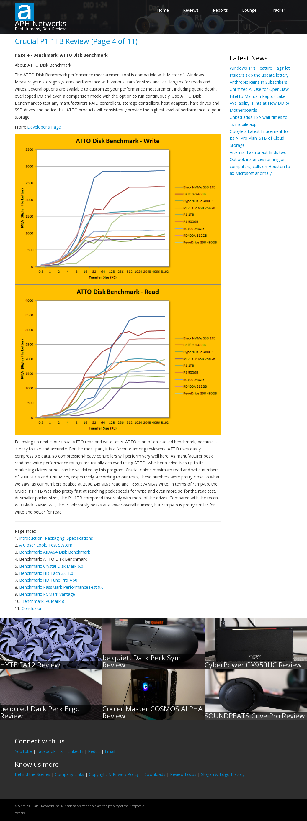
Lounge (249, 10)
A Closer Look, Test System (45, 545)
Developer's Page (44, 127)
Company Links (69, 774)
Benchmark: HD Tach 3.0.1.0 (46, 573)
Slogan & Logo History (222, 774)
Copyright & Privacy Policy (114, 774)
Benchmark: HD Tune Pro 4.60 (48, 580)
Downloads (154, 774)
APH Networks (40, 23)
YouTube (23, 751)
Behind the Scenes (32, 774)
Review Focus (183, 774)
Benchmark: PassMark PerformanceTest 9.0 (61, 587)
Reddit (94, 751)
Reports (220, 10)
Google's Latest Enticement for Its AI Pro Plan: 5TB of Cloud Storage (259, 138)
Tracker (278, 10)
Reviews (191, 10)
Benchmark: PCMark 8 (43, 601)
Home (163, 10)
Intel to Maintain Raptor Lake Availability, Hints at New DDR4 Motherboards (259, 103)
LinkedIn (75, 751)
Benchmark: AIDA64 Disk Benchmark (54, 552)
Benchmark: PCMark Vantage (47, 594)
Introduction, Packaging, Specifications (56, 538)
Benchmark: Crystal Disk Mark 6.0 (51, 566)
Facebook (46, 751)
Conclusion (32, 608)
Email (110, 751)
